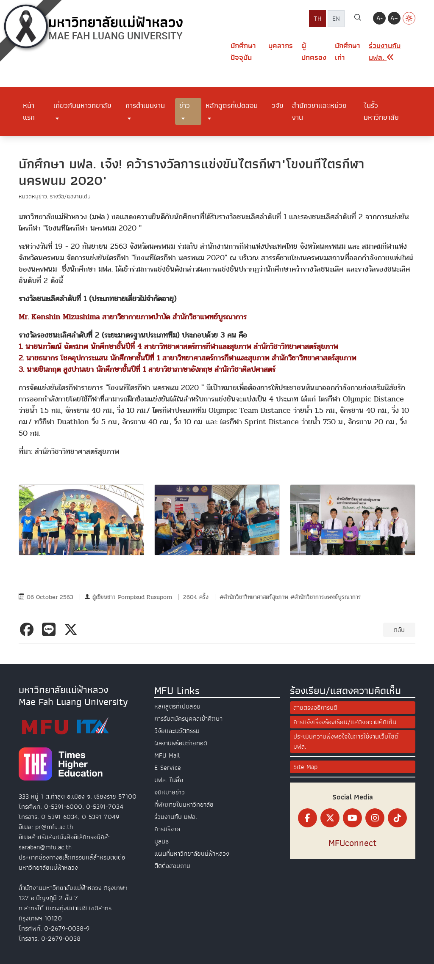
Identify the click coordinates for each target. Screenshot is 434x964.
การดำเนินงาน (145, 105)
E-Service (167, 768)
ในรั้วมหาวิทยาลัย (381, 111)
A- (379, 18)
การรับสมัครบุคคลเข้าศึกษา (188, 719)
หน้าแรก (29, 111)
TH (317, 19)
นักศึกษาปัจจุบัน (243, 52)
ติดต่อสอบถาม (172, 866)
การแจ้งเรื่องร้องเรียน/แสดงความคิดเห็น (344, 722)
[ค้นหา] (357, 18)
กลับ (399, 630)
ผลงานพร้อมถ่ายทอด (180, 743)
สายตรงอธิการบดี (315, 708)
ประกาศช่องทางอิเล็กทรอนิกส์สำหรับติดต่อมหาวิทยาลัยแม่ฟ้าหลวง (72, 862)
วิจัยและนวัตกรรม (177, 731)
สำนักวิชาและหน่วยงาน (319, 111)
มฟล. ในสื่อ (168, 780)
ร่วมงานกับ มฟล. (175, 817)
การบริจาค (167, 829)
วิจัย (278, 105)
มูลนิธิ (161, 841)
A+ (394, 18)
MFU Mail (167, 755)
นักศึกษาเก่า (347, 52)
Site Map (305, 767)
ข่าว (184, 105)
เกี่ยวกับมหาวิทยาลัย (82, 105)
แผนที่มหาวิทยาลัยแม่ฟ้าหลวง (191, 854)
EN (336, 19)
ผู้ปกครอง (313, 52)
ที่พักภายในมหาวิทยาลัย (184, 804)
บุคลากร (280, 46)
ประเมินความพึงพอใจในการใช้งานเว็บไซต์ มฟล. (345, 741)
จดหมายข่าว (169, 792)
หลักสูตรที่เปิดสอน (232, 105)
